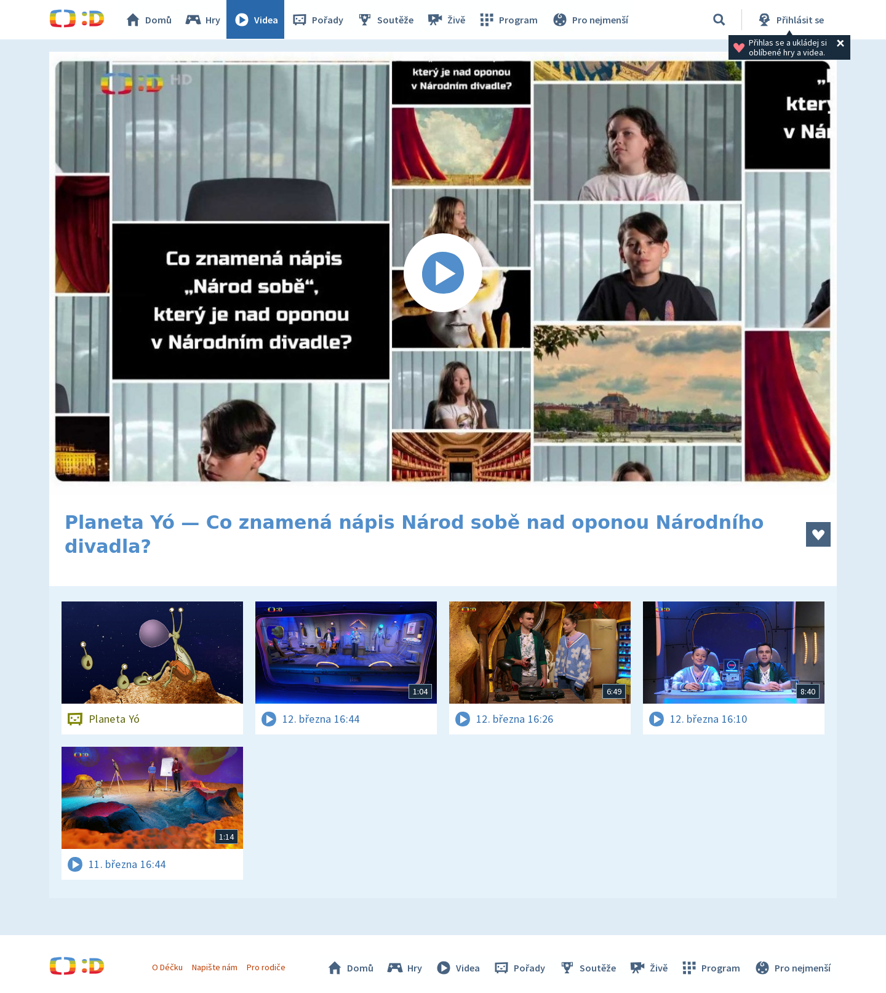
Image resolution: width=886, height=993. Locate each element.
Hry (203, 19)
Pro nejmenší (589, 19)
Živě (446, 19)
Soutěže (385, 19)
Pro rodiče (266, 967)
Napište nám (214, 967)
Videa (256, 19)
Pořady (317, 19)
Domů (148, 19)
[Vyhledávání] (719, 19)
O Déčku (167, 967)
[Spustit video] (443, 273)
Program (508, 19)
